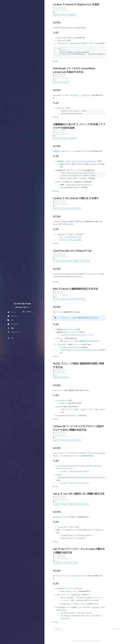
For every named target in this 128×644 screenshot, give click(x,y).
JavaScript (63, 138)
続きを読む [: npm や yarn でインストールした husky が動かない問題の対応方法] (56, 622)
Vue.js (81, 504)
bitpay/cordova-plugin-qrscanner (91, 453)
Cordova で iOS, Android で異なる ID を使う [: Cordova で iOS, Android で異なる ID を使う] (76, 198)
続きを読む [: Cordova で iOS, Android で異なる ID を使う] (56, 243)
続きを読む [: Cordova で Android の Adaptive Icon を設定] (56, 61)
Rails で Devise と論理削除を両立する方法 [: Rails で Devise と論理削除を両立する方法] (75, 289)
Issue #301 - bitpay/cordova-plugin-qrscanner (74, 471)
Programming (64, 10)
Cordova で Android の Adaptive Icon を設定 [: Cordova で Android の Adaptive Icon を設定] (76, 4)
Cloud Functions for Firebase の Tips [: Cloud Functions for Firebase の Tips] (72, 250)
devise (83, 299)
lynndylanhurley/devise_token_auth (71, 347)
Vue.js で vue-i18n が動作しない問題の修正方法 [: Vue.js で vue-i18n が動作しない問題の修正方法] (78, 493)
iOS (79, 208)
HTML (55, 138)
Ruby (77, 299)
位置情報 (59, 161)
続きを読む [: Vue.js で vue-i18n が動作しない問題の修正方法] (56, 542)
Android (56, 15)
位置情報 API (57, 151)
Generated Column (62, 400)
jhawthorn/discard (69, 329)
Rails (71, 299)
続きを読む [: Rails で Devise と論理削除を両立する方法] (56, 356)
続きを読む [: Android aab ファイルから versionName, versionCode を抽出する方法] (56, 117)
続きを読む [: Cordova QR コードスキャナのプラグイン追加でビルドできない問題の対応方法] (56, 486)
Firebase (56, 261)
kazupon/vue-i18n (64, 517)
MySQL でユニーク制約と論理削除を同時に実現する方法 (79, 318)
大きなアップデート (67, 589)
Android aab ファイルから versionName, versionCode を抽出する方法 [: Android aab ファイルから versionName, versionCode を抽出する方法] (74, 70)
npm (87, 504)
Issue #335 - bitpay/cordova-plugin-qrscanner (74, 483)
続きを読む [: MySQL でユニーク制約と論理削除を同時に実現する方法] (56, 419)
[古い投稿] (58, 629)
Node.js (77, 261)
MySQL (56, 299)
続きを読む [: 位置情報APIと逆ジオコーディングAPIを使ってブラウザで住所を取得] (56, 191)
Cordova (63, 15)
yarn (76, 563)
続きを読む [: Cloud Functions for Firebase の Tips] (56, 281)
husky (65, 563)
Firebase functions (67, 261)
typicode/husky (77, 576)
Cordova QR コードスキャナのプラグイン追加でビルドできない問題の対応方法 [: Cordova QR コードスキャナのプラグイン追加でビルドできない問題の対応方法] (78, 428)
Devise (60, 312)
